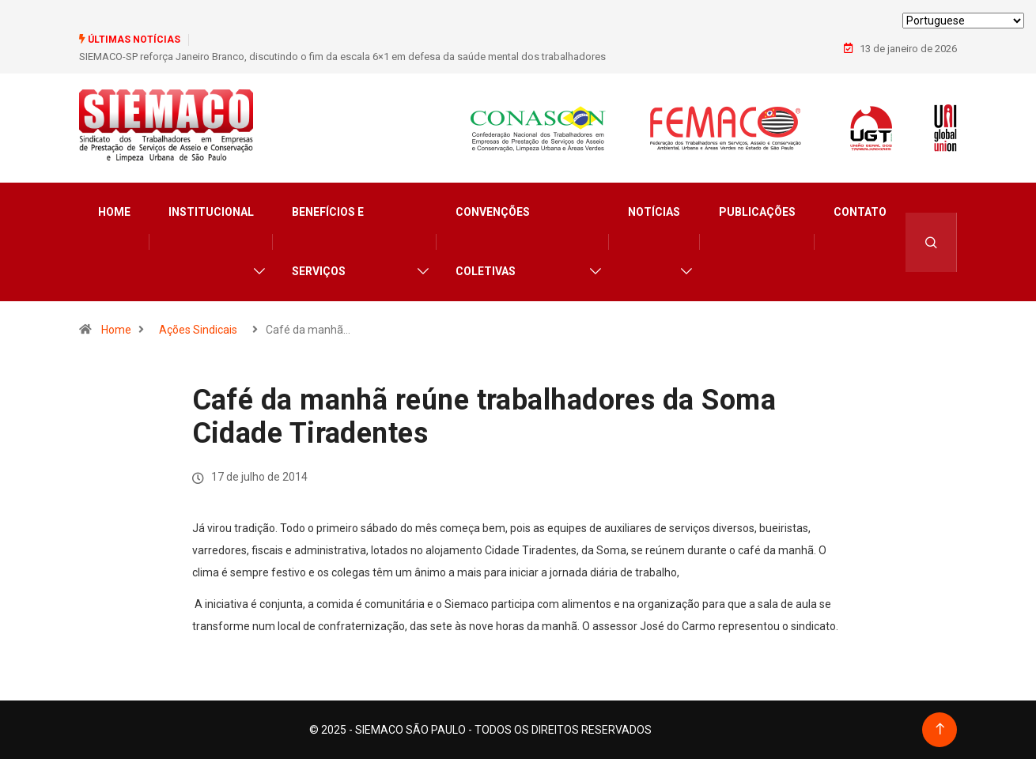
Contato (860, 212)
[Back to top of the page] (940, 729)
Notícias (654, 212)
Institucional (211, 212)
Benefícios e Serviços (328, 242)
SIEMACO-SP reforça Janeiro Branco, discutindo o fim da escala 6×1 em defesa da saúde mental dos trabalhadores (342, 56)
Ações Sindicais (198, 329)
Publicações (757, 212)
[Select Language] (963, 20)
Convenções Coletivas (493, 242)
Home (114, 212)
